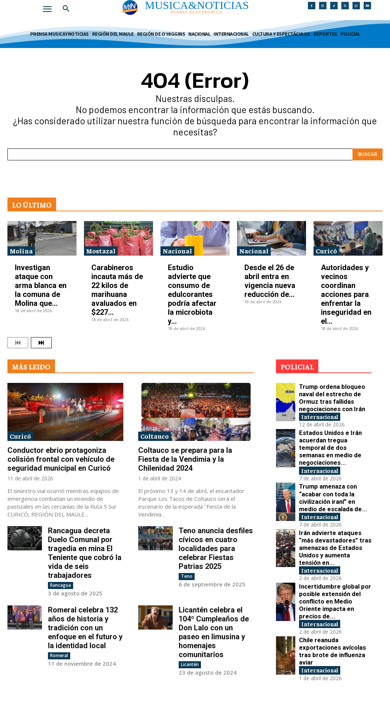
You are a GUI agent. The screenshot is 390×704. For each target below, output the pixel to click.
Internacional (324, 406)
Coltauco (154, 436)
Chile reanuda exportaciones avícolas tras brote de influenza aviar (332, 596)
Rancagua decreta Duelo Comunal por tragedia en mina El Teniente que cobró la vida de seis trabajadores (84, 553)
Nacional (177, 250)
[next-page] (41, 342)
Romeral (59, 655)
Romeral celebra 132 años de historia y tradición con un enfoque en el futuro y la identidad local (85, 627)
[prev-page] (17, 342)
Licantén (190, 664)
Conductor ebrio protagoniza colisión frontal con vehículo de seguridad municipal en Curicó (60, 459)
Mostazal (101, 250)
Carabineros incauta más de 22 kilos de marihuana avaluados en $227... (117, 290)
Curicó (326, 250)
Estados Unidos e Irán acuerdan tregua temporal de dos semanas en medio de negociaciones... (334, 435)
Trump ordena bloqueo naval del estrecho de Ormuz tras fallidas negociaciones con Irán (333, 394)
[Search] (367, 154)
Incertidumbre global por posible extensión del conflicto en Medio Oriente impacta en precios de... (334, 556)
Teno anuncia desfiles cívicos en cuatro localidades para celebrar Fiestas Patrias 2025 (216, 548)
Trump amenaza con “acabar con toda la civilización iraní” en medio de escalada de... (335, 475)
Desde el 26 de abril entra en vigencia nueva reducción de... (269, 281)
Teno (186, 576)
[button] (66, 9)
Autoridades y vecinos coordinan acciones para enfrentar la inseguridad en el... (346, 294)
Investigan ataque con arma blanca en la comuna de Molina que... (40, 285)
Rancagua (60, 585)
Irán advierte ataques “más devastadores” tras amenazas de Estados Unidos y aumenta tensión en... (334, 515)
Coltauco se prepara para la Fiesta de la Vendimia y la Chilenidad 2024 (185, 459)
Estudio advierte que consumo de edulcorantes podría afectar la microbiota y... (192, 294)
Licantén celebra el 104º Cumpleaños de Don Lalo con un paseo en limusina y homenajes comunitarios (214, 632)
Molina (21, 250)
